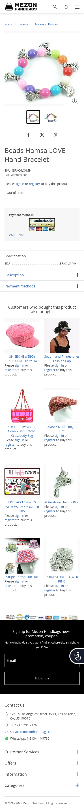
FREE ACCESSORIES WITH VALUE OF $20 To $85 (22, 506)
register (34, 184)
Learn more (16, 234)
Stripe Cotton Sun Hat (22, 577)
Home (8, 24)
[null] (28, 135)
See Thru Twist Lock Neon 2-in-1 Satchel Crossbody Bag (22, 431)
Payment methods (20, 286)
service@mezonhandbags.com (32, 732)
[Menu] (77, 6)
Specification (15, 256)
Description (14, 275)
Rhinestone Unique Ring (62, 502)
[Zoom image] (76, 102)
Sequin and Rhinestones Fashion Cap (62, 358)
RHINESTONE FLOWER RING (62, 579)
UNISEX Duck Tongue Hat (62, 428)
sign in (19, 184)
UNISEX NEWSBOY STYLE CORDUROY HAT (22, 358)
